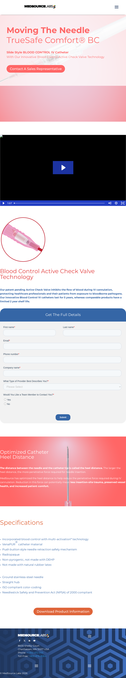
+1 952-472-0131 (34, 652)
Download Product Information (63, 611)
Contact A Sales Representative (36, 69)
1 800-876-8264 (37, 656)
